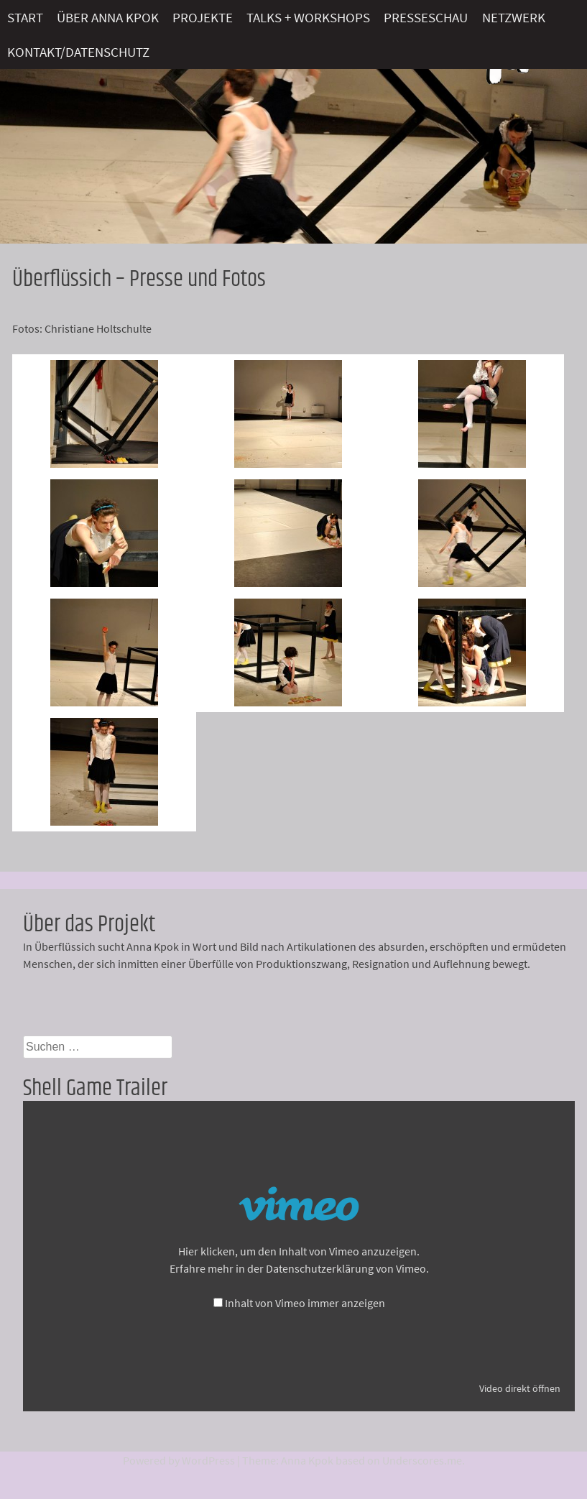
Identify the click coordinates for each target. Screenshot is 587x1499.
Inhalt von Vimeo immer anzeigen (305, 1303)
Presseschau (426, 17)
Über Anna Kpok (108, 17)
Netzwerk (513, 17)
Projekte (202, 17)
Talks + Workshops (308, 17)
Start (25, 17)
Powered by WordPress (179, 1460)
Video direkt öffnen (519, 1389)
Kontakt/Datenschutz (78, 51)
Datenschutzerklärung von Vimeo (346, 1268)
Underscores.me (422, 1460)
